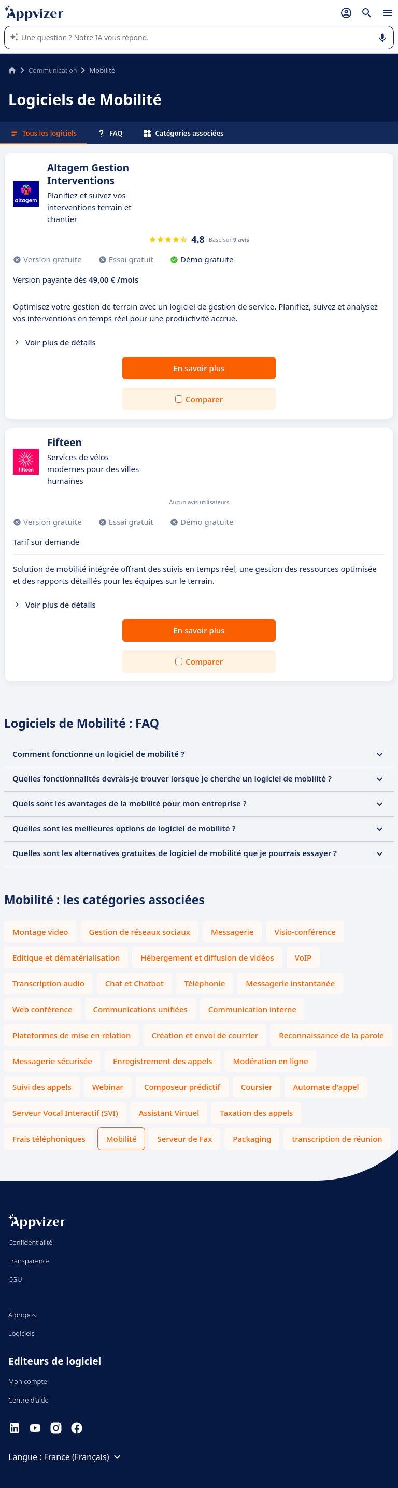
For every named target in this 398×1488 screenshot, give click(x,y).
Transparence (29, 1260)
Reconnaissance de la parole (331, 1035)
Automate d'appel (326, 1087)
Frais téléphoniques (49, 1138)
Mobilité (121, 1138)
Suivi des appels (42, 1087)
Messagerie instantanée (290, 983)
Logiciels (21, 1333)
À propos (22, 1314)
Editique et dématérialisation (66, 957)
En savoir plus (199, 368)
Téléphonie (204, 983)
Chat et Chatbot (134, 983)
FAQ (109, 133)
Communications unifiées (140, 1009)
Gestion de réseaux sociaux (139, 931)
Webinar (107, 1087)
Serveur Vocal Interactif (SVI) (65, 1113)
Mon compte (27, 1381)
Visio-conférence (305, 931)
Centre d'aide (28, 1400)
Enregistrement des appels (162, 1061)
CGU (15, 1279)
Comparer (204, 399)
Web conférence (42, 1009)
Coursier (257, 1087)
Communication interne (252, 1009)
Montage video (40, 931)
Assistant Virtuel (169, 1113)
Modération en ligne (270, 1061)
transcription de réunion (337, 1138)
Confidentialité (30, 1242)
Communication (53, 70)
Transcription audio (48, 983)
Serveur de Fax (184, 1138)
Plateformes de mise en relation (71, 1035)
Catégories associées (184, 133)
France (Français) (84, 1457)
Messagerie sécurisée (52, 1061)
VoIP (303, 957)
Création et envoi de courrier (204, 1035)
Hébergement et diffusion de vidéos (207, 957)
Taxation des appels (256, 1113)
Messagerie (232, 931)
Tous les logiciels (43, 133)
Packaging (252, 1138)
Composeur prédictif (182, 1087)
